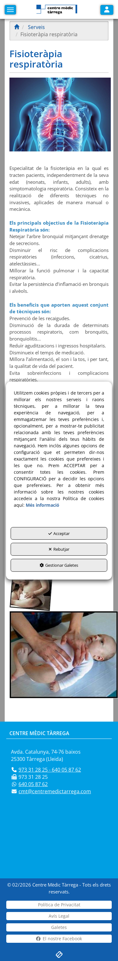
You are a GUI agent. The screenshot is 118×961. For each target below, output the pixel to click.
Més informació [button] (42, 505)
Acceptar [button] (59, 533)
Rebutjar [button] (59, 549)
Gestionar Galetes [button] (59, 565)
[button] (56, 9)
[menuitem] (59, 905)
